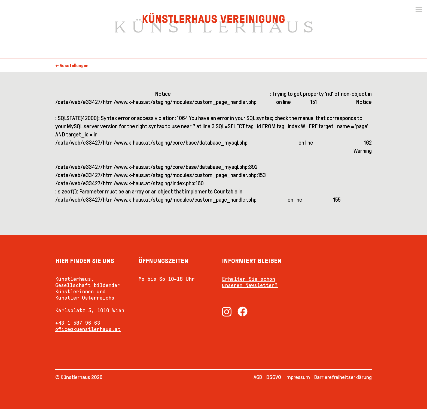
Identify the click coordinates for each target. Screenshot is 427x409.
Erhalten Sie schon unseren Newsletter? (250, 282)
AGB (258, 377)
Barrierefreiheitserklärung (343, 377)
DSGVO (273, 377)
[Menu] (418, 9)
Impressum (297, 377)
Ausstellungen (74, 65)
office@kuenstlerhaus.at (88, 329)
